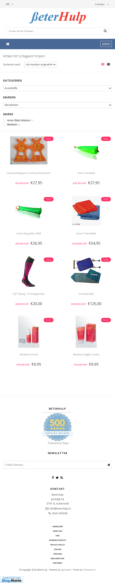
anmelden (57, 526)
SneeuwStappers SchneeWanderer (29, 173)
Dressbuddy (86, 294)
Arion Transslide (86, 233)
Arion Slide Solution (20, 120)
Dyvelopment (89, 569)
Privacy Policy (57, 544)
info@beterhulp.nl (60, 508)
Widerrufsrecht (57, 540)
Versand (57, 553)
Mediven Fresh (29, 354)
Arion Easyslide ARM (28, 233)
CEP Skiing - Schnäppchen (29, 294)
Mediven (13, 124)
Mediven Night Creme (86, 354)
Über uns (57, 531)
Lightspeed (66, 569)
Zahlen (57, 549)
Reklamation (57, 558)
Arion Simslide (86, 173)
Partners (57, 563)
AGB (57, 535)
